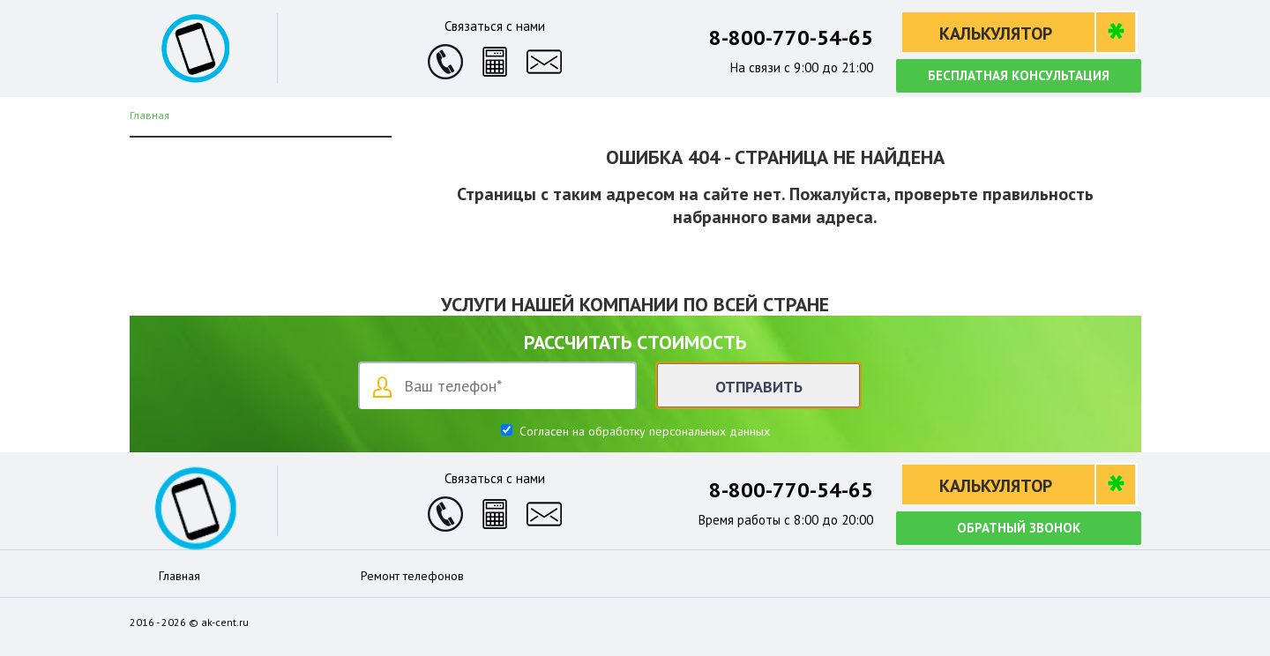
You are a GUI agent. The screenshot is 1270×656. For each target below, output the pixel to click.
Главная (179, 576)
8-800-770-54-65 (791, 37)
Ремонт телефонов (412, 576)
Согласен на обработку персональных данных (643, 431)
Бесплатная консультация (1018, 75)
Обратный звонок (1018, 527)
